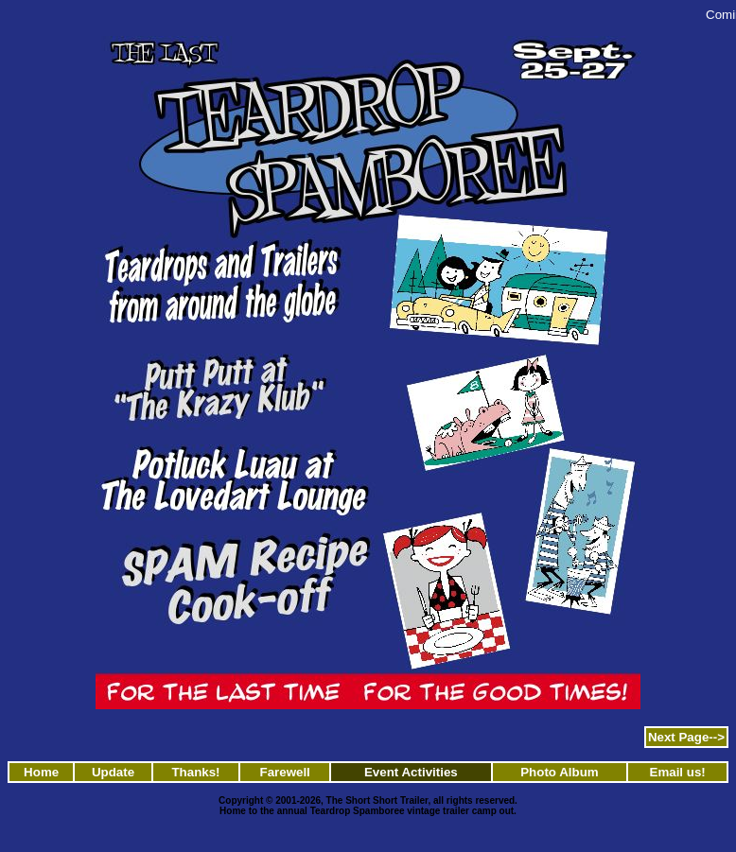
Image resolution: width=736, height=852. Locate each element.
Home (41, 772)
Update (113, 772)
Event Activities (411, 772)
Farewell (284, 772)
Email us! (678, 772)
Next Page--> (686, 737)
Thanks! (195, 772)
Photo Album (559, 772)
